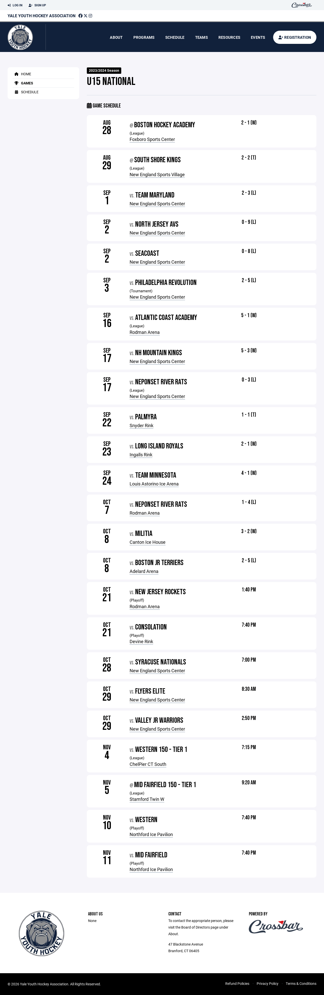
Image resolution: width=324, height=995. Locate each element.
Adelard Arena (144, 571)
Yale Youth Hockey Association (41, 15)
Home (22, 73)
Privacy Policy (267, 983)
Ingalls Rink (141, 454)
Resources (229, 37)
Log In (15, 5)
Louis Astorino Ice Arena (154, 484)
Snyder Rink (141, 425)
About (116, 37)
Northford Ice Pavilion (151, 834)
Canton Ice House (148, 542)
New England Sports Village (157, 174)
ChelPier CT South (148, 764)
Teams (201, 37)
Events (258, 37)
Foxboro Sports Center (152, 139)
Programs (144, 37)
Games (23, 83)
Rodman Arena (145, 332)
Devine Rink (141, 641)
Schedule (175, 37)
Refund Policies (237, 983)
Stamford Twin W (147, 799)
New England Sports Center (157, 204)
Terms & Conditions (301, 983)
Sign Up (37, 5)
